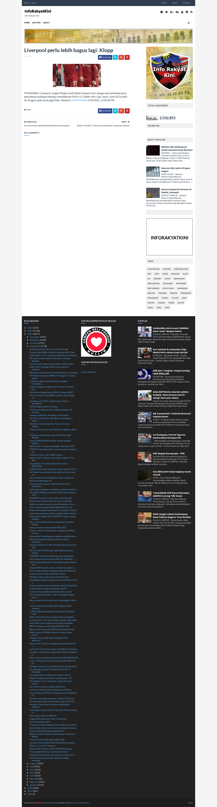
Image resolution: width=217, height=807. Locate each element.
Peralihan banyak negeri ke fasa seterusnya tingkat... (49, 425)
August (33, 763)
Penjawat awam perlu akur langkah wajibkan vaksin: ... (53, 430)
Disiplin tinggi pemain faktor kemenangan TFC (50, 678)
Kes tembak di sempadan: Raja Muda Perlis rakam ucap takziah (170, 351)
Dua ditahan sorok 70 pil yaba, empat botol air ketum (50, 682)
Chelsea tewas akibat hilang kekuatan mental (50, 591)
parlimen (162, 293)
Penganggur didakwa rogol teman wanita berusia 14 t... (53, 581)
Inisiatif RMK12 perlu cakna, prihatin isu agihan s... (52, 567)
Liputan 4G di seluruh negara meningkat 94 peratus (53, 649)
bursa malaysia (181, 269)
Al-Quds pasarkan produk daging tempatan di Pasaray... (50, 410)
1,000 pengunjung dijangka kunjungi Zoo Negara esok (51, 612)
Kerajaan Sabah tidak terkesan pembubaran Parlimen (49, 705)
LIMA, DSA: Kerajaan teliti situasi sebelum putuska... (49, 368)
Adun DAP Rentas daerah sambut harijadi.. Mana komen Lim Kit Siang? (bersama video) (171, 394)
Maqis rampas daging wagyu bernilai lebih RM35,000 (53, 657)
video (150, 307)
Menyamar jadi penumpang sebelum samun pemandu (49, 540)
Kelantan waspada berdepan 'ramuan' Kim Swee (51, 698)
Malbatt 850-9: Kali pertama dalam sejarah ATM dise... (51, 459)
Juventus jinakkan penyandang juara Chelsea (50, 689)
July (32, 766)
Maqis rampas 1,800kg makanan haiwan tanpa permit (50, 633)
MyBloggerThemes (80, 803)
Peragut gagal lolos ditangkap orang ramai (48, 415)
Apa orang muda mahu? (40, 721)
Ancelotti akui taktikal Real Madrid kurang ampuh (52, 742)
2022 (30, 330)
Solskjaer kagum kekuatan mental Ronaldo (49, 577)
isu (149, 279)
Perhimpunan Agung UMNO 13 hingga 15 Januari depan (52, 376)
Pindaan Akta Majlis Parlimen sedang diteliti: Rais (52, 352)
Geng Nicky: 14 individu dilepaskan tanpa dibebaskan (48, 464)
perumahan (153, 298)
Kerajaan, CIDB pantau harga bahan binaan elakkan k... (53, 653)
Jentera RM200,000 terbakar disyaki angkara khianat (50, 441)
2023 (30, 327)
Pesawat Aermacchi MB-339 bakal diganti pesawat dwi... (53, 546)
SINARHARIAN (79, 100)
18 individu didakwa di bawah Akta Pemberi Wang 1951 (52, 493)
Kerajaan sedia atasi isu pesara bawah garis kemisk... (53, 666)
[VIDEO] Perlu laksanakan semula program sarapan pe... (53, 450)
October (34, 343)
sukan (171, 303)
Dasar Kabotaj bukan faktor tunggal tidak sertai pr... (53, 513)
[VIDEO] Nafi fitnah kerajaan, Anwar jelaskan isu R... (53, 469)
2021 (30, 334)
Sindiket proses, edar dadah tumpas (46, 454)
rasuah (151, 303)
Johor (167, 279)
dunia (165, 274)
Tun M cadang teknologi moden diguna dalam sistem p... (50, 607)
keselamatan (154, 283)
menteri (151, 293)
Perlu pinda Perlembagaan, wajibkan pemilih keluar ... (53, 536)
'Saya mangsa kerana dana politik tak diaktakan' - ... (52, 559)
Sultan (181, 303)
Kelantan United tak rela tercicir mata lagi (48, 349)
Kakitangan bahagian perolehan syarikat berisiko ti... (53, 489)
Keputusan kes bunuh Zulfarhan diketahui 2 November (50, 485)
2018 (30, 794)
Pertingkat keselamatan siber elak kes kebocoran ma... (52, 473)
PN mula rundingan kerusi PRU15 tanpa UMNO (51, 392)
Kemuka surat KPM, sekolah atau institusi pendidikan (49, 402)
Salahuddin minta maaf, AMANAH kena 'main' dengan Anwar (171, 330)
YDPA (167, 307)
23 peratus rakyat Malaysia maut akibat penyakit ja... (53, 724)
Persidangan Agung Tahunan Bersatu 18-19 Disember (50, 670)
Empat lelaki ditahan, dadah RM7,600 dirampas (50, 748)
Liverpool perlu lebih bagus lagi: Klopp (47, 739)
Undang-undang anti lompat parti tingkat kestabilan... (48, 382)
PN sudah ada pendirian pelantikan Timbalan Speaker (50, 359)
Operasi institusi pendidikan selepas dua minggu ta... (52, 396)
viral (159, 307)
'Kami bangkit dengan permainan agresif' (48, 588)
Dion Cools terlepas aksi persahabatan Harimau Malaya (51, 523)
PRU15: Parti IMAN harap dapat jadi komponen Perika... (51, 551)
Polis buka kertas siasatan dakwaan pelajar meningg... (49, 759)
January (34, 785)
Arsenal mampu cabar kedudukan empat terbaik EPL (53, 585)
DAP (149, 274)
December (35, 337)
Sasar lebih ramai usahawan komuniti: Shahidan (51, 623)
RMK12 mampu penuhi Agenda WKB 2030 (49, 626)
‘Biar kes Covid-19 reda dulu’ (42, 745)
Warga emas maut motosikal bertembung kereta (51, 629)
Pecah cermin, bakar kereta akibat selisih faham (51, 364)
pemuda (173, 293)
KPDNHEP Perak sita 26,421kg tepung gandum (51, 556)
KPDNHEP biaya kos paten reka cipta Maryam (50, 498)
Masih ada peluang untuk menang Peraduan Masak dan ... (53, 563)
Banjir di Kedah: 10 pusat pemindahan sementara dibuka (52, 735)
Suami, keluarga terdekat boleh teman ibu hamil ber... (51, 388)
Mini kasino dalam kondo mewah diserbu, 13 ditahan (53, 372)
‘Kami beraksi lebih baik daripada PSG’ (46, 731)
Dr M (157, 274)
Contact (186, 2)
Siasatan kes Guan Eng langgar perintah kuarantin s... (52, 644)
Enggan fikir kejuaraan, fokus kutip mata (47, 718)
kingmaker (181, 283)
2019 (30, 791)
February (34, 782)
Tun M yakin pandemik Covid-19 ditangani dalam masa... (51, 595)
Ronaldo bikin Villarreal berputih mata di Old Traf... (52, 701)
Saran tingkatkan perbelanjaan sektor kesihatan (51, 477)
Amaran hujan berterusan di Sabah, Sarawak (176, 191)
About (175, 2)
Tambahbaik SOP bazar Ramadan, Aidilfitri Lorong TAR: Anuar (171, 494)
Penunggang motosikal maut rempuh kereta (50, 675)
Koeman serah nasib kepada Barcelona (47, 573)
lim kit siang (168, 288)
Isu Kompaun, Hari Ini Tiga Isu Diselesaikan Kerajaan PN (169, 436)
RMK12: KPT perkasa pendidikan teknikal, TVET (52, 446)
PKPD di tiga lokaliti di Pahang (43, 406)
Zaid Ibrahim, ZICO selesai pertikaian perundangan (53, 355)
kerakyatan (179, 279)
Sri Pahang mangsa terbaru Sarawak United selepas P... (53, 711)
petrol (165, 298)
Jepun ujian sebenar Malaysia (43, 715)
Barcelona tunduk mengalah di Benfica (47, 686)
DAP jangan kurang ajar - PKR (169, 453)
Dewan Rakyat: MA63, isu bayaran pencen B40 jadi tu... (53, 694)
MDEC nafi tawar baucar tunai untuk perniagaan (51, 617)
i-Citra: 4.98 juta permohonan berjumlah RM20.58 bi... (52, 662)
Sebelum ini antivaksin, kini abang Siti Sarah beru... (52, 755)
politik (175, 298)
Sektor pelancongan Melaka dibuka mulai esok (50, 507)
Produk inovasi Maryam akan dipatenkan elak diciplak (50, 436)
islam (185, 274)
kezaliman (168, 283)
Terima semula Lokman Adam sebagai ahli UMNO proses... (52, 531)
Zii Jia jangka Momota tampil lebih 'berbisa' (49, 751)
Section (36, 23)
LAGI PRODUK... (89, 372)
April (32, 775)
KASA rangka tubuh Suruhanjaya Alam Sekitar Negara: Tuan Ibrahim (172, 516)
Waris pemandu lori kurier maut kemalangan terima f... (52, 601)
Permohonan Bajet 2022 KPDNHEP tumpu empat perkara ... (52, 517)
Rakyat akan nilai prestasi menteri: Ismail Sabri (50, 501)
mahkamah (182, 288)
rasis (184, 298)
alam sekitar (153, 269)
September (35, 346)
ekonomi (175, 274)
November (35, 340)
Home (164, 2)
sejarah (161, 303)
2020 (30, 788)
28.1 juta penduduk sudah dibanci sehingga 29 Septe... (51, 419)
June (32, 769)
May (32, 772)
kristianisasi (153, 288)
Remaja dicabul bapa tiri (40, 480)
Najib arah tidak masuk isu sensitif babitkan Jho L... (52, 504)
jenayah (157, 279)
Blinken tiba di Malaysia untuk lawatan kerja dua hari (176, 148)
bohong (167, 269)
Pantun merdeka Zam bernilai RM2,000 (47, 527)
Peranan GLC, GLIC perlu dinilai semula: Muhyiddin (53, 620)
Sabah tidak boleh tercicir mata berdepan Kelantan (53, 728)
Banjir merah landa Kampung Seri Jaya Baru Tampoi (53, 510)
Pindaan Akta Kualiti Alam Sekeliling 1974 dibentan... (48, 639)
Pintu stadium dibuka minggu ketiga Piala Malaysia (52, 570)
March (33, 778)
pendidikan (186, 293)
